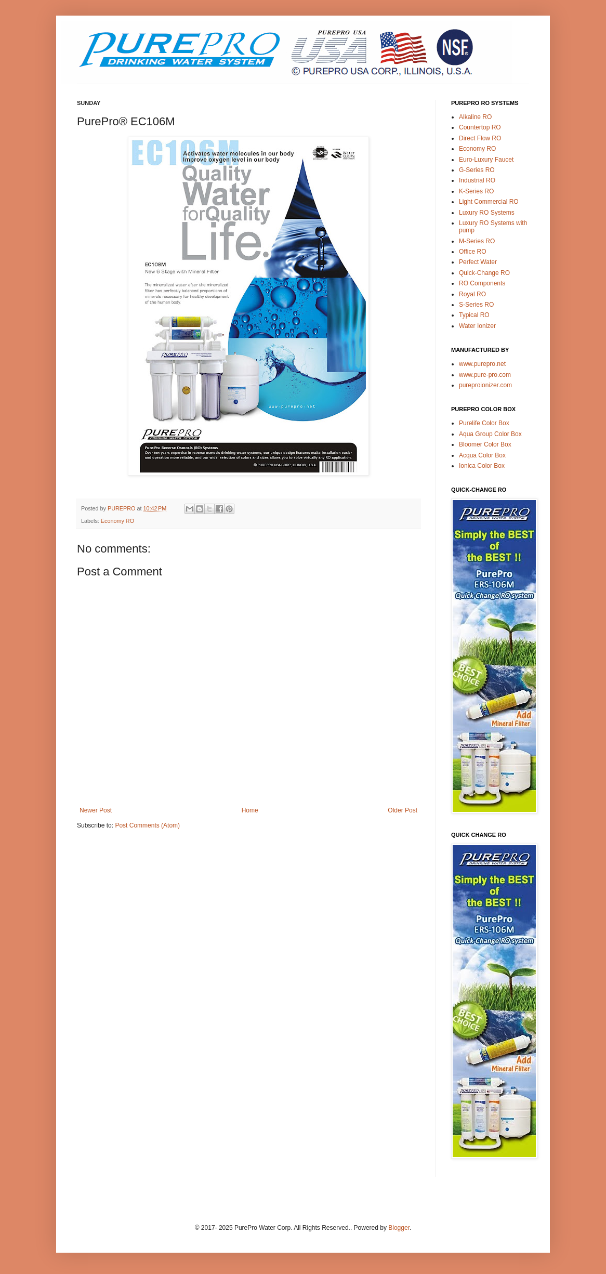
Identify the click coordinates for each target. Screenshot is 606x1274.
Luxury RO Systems (487, 212)
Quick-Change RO (484, 273)
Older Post (402, 810)
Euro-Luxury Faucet (486, 159)
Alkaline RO (475, 117)
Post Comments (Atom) (147, 825)
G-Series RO (477, 170)
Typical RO (474, 315)
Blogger (399, 1227)
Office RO (472, 251)
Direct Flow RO (480, 138)
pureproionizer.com (485, 385)
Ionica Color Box (482, 465)
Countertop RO (480, 127)
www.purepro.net (482, 363)
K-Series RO (476, 191)
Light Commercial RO (489, 201)
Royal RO (472, 294)
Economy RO (117, 521)
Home (250, 810)
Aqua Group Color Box (490, 434)
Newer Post (96, 810)
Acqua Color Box (482, 455)
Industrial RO (477, 180)
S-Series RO (476, 304)
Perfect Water (478, 262)
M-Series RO (477, 241)
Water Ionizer (477, 326)
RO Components (482, 283)
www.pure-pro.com (485, 374)
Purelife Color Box (484, 423)
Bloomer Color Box (485, 444)
